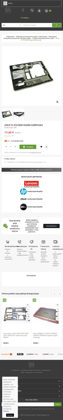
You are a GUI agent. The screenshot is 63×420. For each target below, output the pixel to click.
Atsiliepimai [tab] (31, 275)
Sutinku (10, 415)
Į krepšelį (28, 147)
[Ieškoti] (37, 25)
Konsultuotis (51, 226)
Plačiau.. (6, 411)
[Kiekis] (10, 147)
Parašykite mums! (35, 152)
